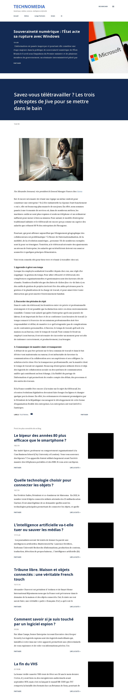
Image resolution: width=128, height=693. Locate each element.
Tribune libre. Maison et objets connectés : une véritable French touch (43, 574)
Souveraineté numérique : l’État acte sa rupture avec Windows (47, 34)
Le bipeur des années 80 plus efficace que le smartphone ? (40, 438)
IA (61, 16)
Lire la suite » (75, 468)
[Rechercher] (103, 6)
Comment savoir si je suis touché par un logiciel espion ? (44, 621)
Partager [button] (17, 63)
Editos (26, 16)
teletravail (24, 415)
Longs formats (40, 16)
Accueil (16, 16)
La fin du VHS (26, 663)
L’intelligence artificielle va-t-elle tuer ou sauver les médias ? (43, 527)
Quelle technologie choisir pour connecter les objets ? (42, 482)
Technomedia (29, 6)
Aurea (79, 191)
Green (53, 16)
